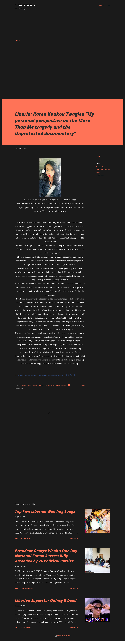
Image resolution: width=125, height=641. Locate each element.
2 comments (25, 538)
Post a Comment (27, 588)
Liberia (98, 172)
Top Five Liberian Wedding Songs (45, 511)
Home (18, 40)
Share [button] (98, 156)
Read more (74, 538)
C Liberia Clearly (25, 5)
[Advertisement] (62, 24)
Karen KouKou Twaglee (102, 169)
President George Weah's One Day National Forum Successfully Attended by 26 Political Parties (46, 556)
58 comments (26, 628)
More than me (100, 175)
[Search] (101, 5)
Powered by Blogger (62, 636)
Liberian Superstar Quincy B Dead (45, 600)
